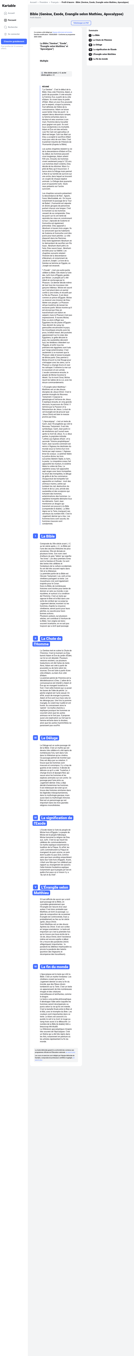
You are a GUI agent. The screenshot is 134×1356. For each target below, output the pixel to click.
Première (44, 2)
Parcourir (10, 20)
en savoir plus (70, 1052)
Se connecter (12, 34)
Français (55, 2)
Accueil (9, 13)
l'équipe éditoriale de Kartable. (62, 32)
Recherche (11, 27)
